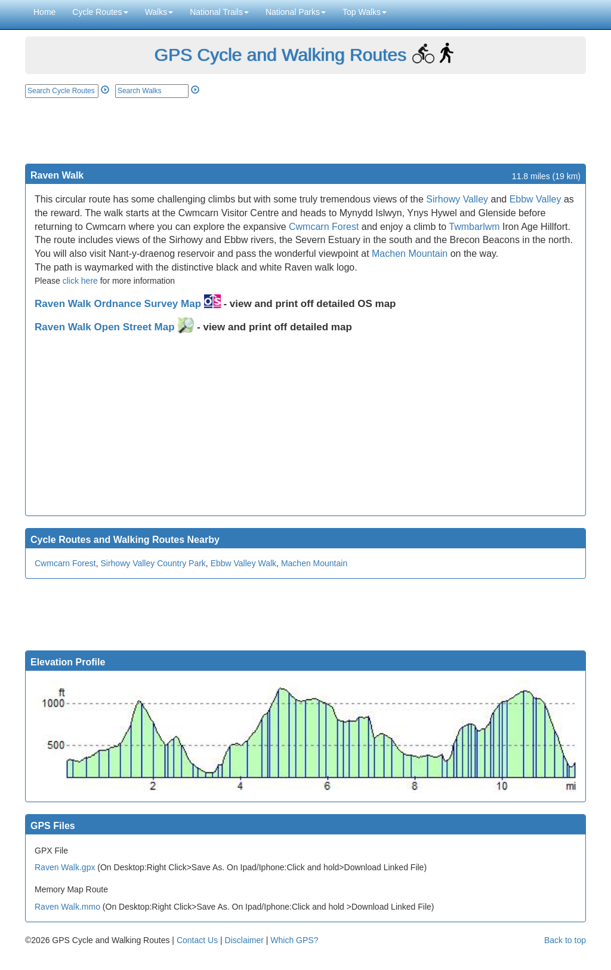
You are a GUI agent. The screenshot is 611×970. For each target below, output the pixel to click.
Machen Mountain (410, 253)
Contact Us (197, 940)
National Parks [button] (296, 12)
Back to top (565, 940)
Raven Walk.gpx (65, 867)
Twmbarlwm (474, 227)
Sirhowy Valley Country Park (152, 563)
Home (44, 12)
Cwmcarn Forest (324, 227)
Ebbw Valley (535, 199)
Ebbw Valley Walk (243, 563)
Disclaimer (244, 940)
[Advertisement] (305, 131)
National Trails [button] (219, 12)
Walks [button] (159, 12)
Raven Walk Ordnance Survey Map (128, 303)
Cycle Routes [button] (100, 12)
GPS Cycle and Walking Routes (280, 55)
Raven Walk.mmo (67, 906)
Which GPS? (294, 940)
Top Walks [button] (364, 12)
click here (80, 281)
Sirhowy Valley (457, 199)
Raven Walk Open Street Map (114, 327)
